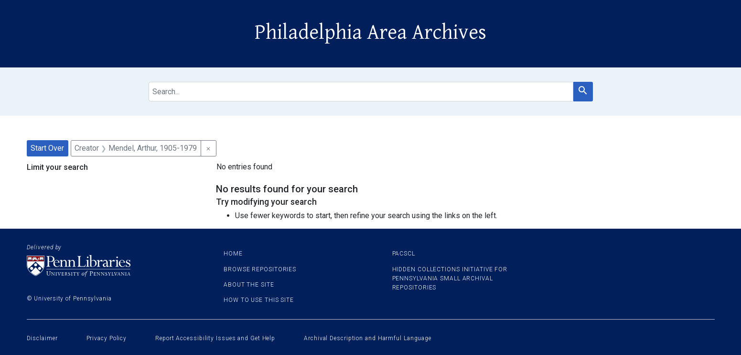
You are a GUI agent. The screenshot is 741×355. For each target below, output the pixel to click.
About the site (249, 284)
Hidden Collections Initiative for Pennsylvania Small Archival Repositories (450, 278)
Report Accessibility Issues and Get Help (215, 338)
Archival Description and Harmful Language (367, 338)
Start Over (47, 148)
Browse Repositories (260, 269)
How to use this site (259, 300)
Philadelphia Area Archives (370, 32)
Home (233, 253)
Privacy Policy (106, 338)
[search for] (361, 91)
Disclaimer (42, 338)
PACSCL (403, 253)
